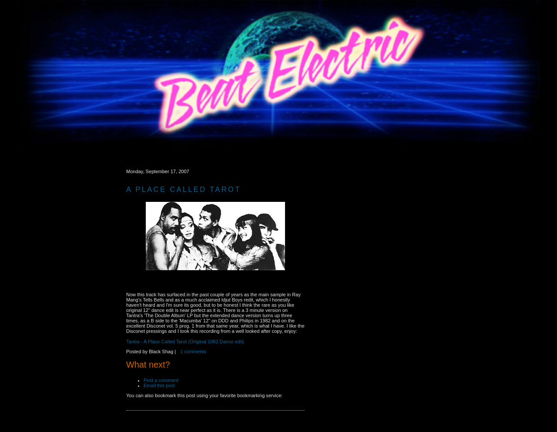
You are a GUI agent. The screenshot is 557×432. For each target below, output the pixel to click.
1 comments (193, 351)
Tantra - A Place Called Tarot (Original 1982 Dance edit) (185, 341)
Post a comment (162, 380)
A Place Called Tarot (183, 189)
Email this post (161, 385)
